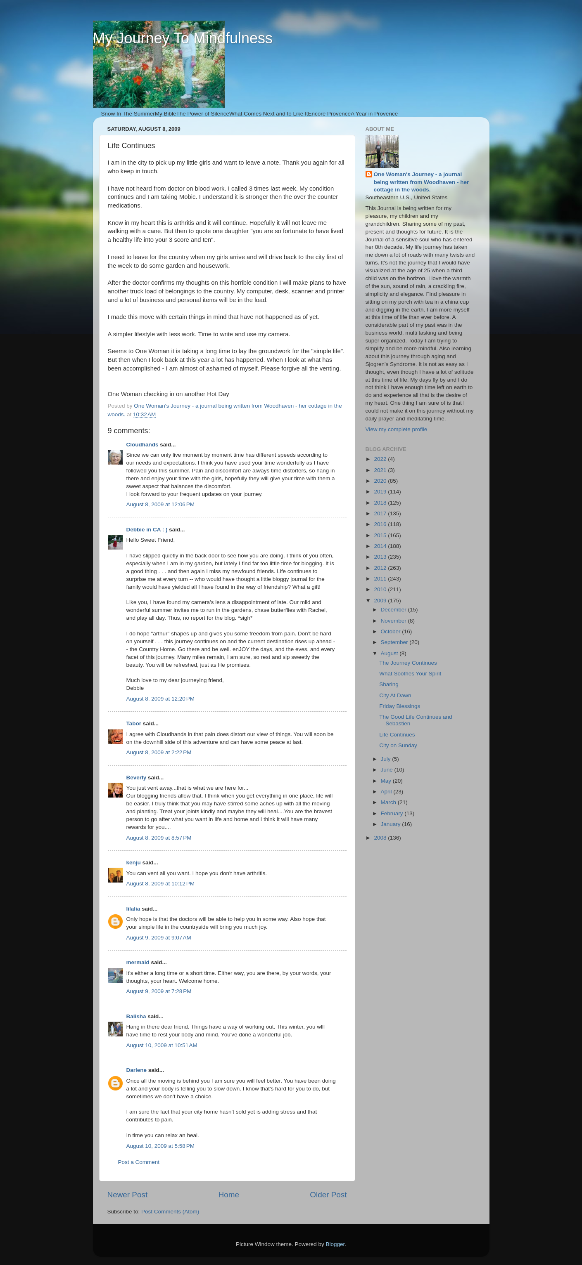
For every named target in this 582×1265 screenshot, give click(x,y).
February (393, 813)
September (395, 642)
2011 (381, 579)
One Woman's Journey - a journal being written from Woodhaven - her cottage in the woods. (421, 182)
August (390, 653)
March (389, 802)
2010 (381, 589)
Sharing (389, 684)
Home (229, 1194)
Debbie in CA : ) (147, 529)
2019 (381, 492)
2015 (381, 535)
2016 (381, 524)
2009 (381, 600)
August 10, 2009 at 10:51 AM (161, 1045)
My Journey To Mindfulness (183, 38)
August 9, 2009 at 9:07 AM (158, 938)
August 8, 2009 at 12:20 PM (160, 699)
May (387, 781)
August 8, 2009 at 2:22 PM (159, 752)
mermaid (138, 962)
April (387, 791)
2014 (381, 546)
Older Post (328, 1194)
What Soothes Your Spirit (410, 673)
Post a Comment (139, 1162)
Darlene (136, 1070)
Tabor (134, 723)
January (391, 824)
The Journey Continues (408, 663)
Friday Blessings (399, 706)
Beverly (136, 777)
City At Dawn (395, 695)
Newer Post (127, 1194)
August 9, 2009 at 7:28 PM (159, 991)
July (386, 759)
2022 (381, 459)
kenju (133, 862)
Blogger (335, 1244)
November (394, 621)
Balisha (136, 1016)
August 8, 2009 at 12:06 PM (160, 504)
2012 (381, 568)
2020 (381, 481)
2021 (381, 470)
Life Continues (397, 735)
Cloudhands (142, 444)
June (387, 770)
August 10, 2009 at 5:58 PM (160, 1146)
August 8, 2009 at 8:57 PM (159, 838)
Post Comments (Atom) (170, 1211)
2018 (381, 503)
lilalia (133, 909)
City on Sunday (398, 745)
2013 (381, 557)
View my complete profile (397, 429)
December (394, 610)
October (391, 631)
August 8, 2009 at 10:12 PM (160, 883)
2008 (381, 838)
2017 (381, 513)
